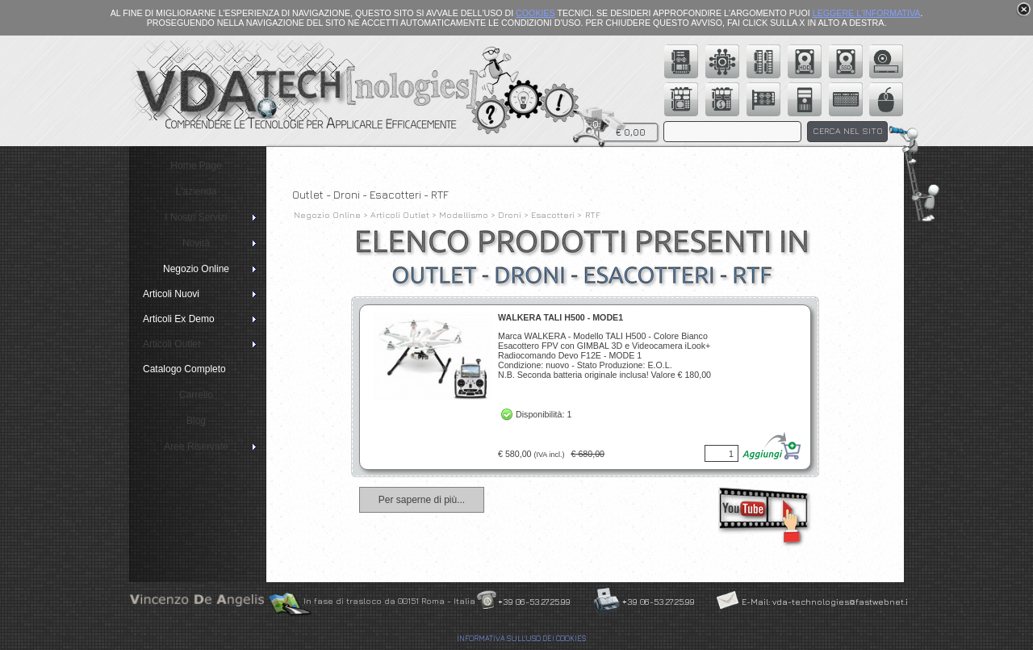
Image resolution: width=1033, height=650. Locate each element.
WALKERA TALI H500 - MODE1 (560, 317)
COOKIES (535, 13)
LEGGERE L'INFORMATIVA (867, 13)
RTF (592, 215)
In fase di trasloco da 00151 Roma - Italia (389, 601)
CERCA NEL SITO (848, 131)
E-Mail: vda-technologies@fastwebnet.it (826, 601)
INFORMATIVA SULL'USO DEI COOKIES (521, 638)
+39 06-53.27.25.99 (534, 601)
